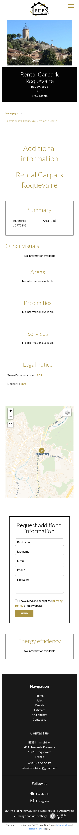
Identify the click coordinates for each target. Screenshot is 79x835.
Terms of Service (37, 828)
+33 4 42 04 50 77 (39, 763)
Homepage (12, 113)
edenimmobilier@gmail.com (39, 768)
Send (24, 613)
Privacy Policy (62, 825)
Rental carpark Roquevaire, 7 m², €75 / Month (31, 120)
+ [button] (10, 411)
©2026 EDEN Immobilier (20, 810)
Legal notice (47, 810)
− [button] (10, 416)
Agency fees (67, 810)
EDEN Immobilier (39, 742)
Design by (57, 816)
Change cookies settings (32, 816)
